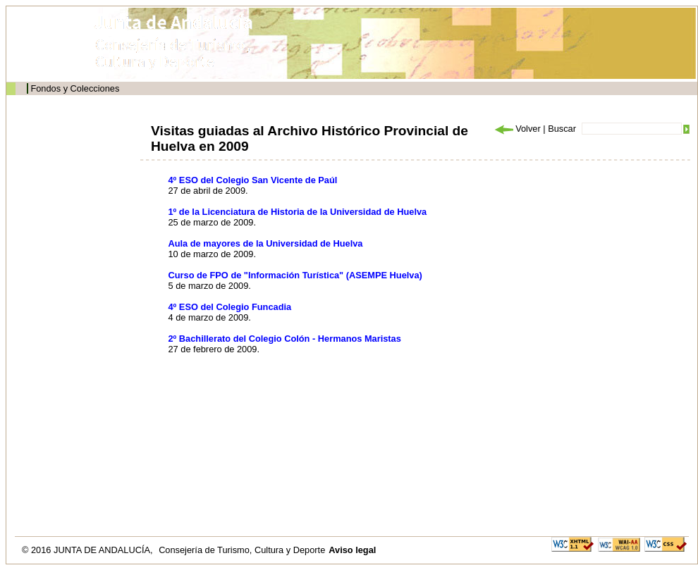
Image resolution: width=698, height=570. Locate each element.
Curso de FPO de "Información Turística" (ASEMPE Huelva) (295, 275)
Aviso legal (352, 550)
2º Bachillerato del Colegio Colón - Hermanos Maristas (285, 338)
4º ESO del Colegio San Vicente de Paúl (253, 180)
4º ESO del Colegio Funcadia (230, 307)
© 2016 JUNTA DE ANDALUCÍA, (88, 550)
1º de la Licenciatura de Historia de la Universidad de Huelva (298, 211)
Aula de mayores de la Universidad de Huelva (266, 243)
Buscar (562, 128)
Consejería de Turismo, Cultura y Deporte (242, 550)
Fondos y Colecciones (74, 88)
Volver (517, 128)
